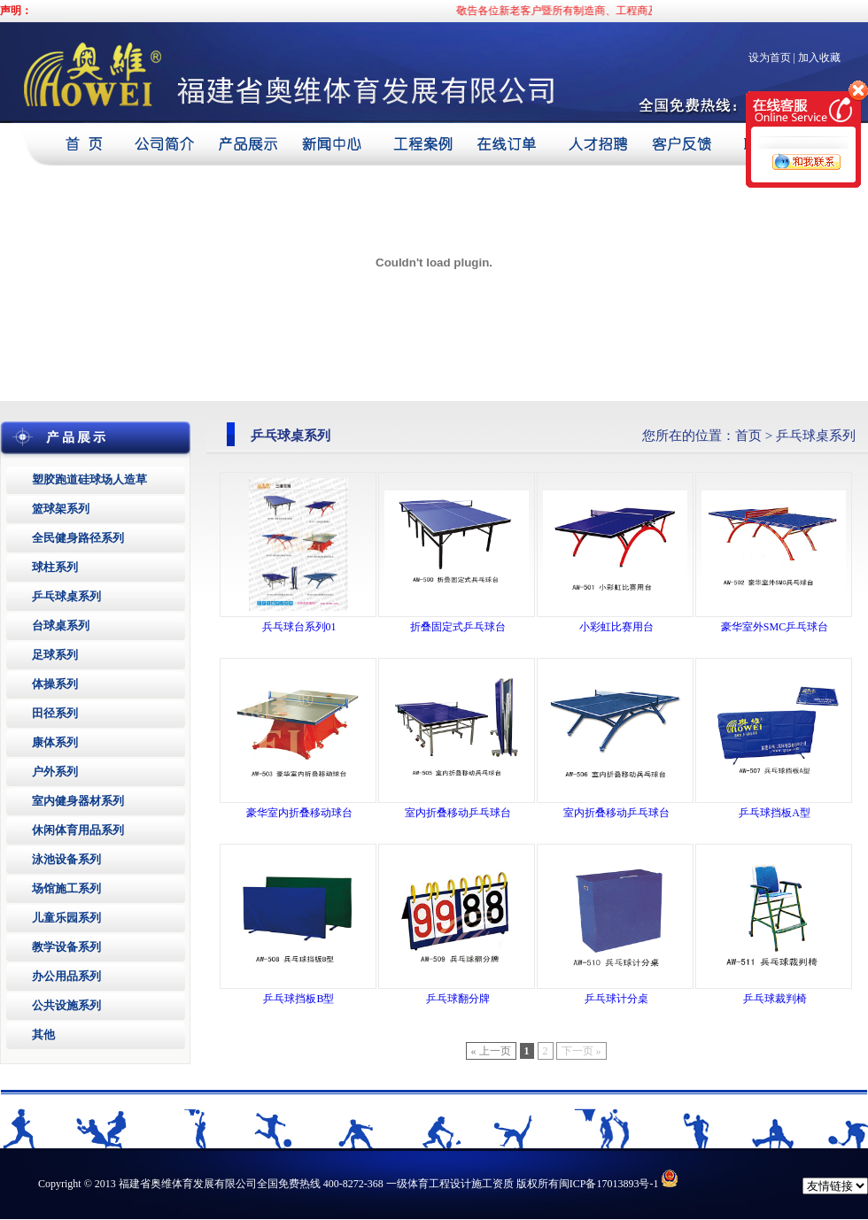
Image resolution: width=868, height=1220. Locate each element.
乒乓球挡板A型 (774, 813)
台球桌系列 (60, 625)
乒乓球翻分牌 (458, 998)
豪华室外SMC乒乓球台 (774, 627)
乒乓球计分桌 (616, 998)
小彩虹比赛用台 (616, 627)
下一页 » (581, 1051)
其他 (43, 1034)
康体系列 (55, 742)
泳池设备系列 (66, 859)
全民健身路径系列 (78, 537)
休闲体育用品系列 (78, 830)
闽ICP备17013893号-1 (609, 1184)
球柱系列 (55, 567)
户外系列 (55, 771)
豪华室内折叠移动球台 (299, 813)
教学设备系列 (66, 947)
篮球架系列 (60, 508)
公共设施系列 (66, 1005)
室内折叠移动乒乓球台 (458, 813)
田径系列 (55, 713)
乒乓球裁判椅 (775, 998)
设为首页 (769, 57)
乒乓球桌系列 (66, 596)
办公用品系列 (66, 976)
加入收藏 (819, 57)
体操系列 (55, 684)
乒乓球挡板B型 (298, 998)
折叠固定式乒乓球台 (458, 627)
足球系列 (55, 654)
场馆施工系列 (66, 888)
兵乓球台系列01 (299, 627)
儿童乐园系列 (66, 917)
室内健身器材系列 (78, 800)
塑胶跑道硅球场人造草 (89, 479)
